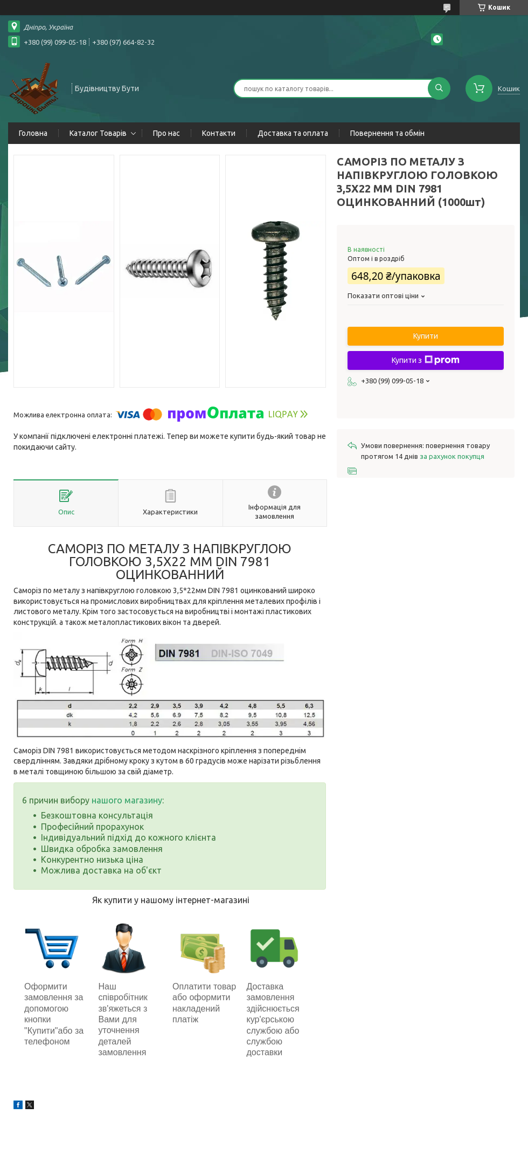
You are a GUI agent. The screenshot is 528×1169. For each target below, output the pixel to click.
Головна (33, 133)
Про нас (166, 133)
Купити (425, 336)
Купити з (426, 360)
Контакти (218, 133)
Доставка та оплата (293, 133)
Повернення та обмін (387, 133)
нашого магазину (127, 800)
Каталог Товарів (98, 133)
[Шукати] (439, 88)
